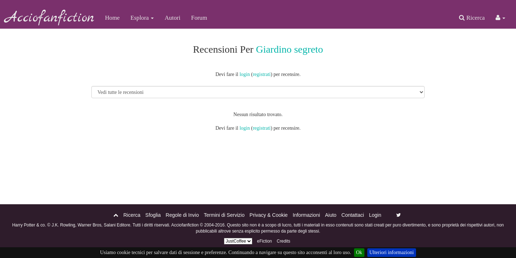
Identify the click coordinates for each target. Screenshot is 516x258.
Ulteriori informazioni (391, 252)
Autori (172, 17)
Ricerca (471, 17)
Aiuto (330, 215)
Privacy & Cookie (268, 215)
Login (375, 215)
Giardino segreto (289, 49)
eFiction (264, 241)
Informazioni (306, 215)
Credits (283, 241)
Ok (359, 252)
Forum (199, 17)
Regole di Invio (182, 215)
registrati (262, 74)
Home (112, 17)
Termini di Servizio (224, 215)
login (244, 74)
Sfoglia (153, 215)
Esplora (142, 17)
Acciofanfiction (49, 18)
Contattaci (352, 215)
